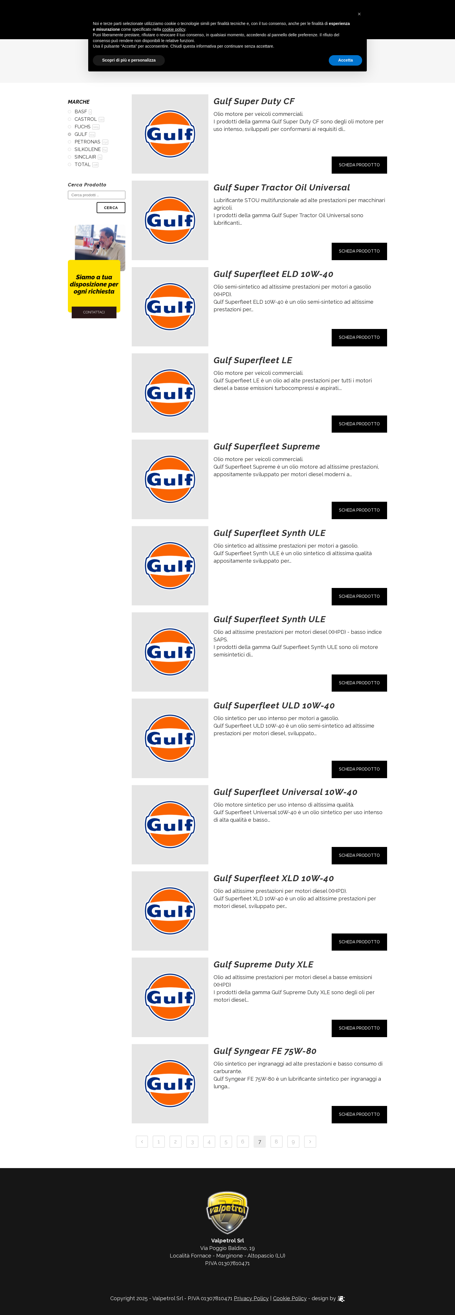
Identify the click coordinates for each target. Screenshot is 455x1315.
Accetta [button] (345, 60)
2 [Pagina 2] (175, 1141)
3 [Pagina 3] (192, 1141)
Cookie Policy (290, 1298)
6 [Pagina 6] (242, 1141)
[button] (359, 14)
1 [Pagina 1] (159, 1141)
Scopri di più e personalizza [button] (129, 60)
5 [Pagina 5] (226, 1141)
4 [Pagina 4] (209, 1141)
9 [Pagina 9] (293, 1141)
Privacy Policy (251, 1298)
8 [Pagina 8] (276, 1141)
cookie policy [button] (173, 29)
